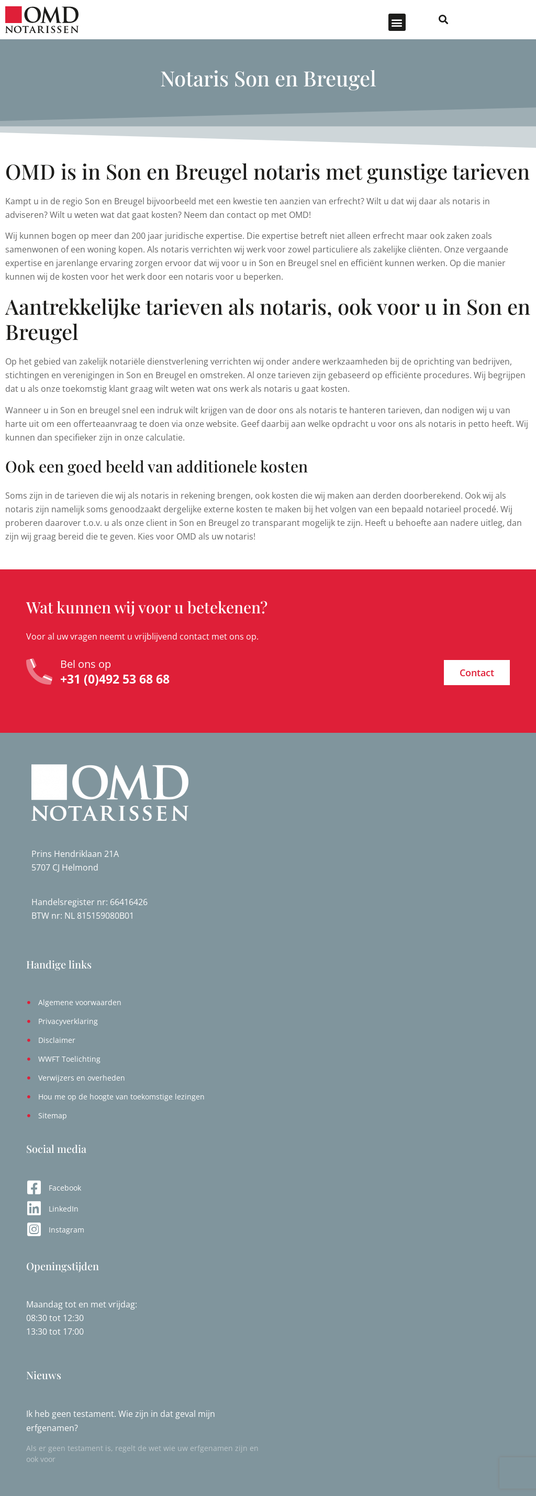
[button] (455, 22)
